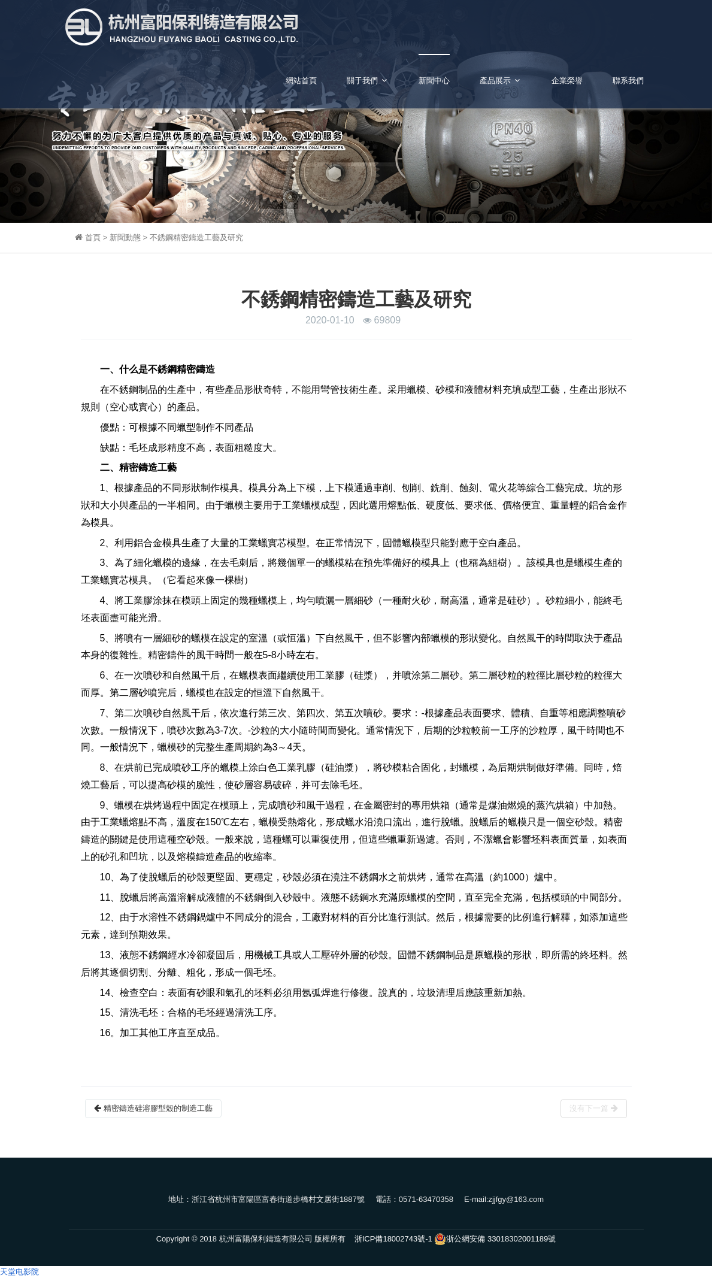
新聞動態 (126, 237)
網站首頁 (301, 80)
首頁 (94, 237)
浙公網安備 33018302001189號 (495, 1239)
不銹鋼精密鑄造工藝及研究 (196, 237)
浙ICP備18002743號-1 (393, 1238)
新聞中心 (434, 80)
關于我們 (368, 80)
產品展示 (501, 80)
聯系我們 (628, 80)
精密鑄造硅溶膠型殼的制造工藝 (153, 1108)
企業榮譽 (567, 80)
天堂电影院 (19, 1271)
